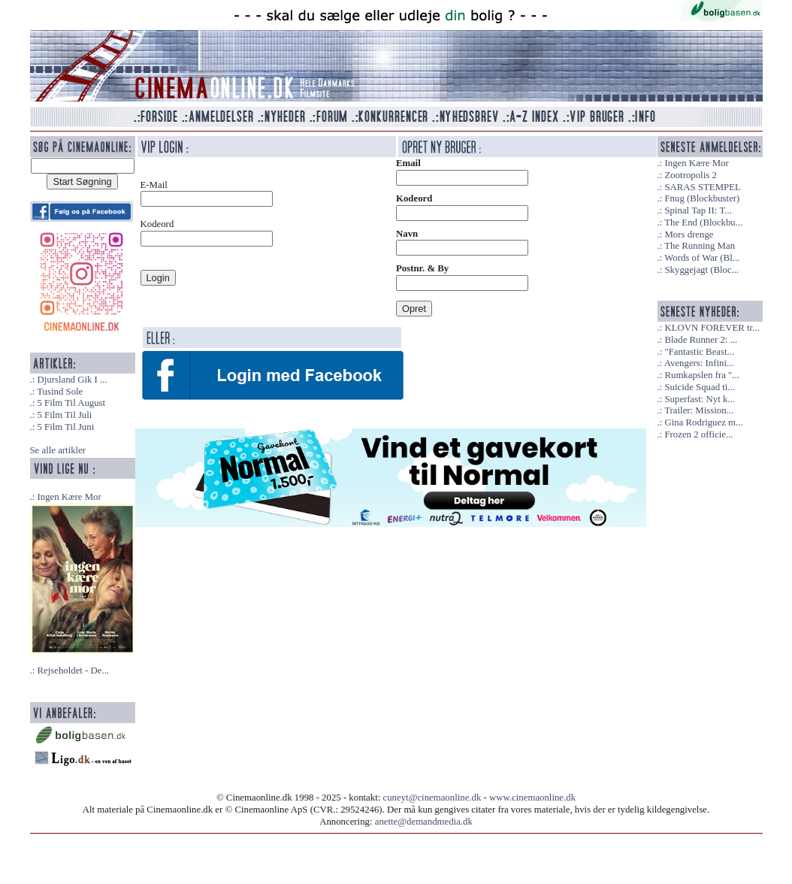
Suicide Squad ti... (699, 387)
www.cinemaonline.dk (532, 797)
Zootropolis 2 (690, 175)
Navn (407, 234)
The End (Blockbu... (703, 222)
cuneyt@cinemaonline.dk (432, 797)
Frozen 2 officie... (698, 434)
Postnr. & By (422, 268)
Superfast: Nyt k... (699, 399)
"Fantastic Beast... (699, 352)
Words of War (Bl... (701, 258)
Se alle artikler (58, 450)
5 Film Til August (71, 403)
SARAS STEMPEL (702, 187)
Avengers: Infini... (699, 363)
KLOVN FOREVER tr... (711, 327)
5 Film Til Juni (65, 427)
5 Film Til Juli (64, 415)
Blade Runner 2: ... (700, 340)
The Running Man (699, 246)
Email (408, 163)
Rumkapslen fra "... (701, 375)
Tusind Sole (60, 391)
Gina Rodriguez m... (703, 422)
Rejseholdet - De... (73, 670)
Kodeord (414, 198)
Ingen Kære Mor (69, 497)
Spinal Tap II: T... (697, 210)
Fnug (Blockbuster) (701, 198)
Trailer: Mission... (698, 410)
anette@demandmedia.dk (424, 821)
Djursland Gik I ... (72, 379)
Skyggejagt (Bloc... (701, 270)
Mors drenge (688, 234)
